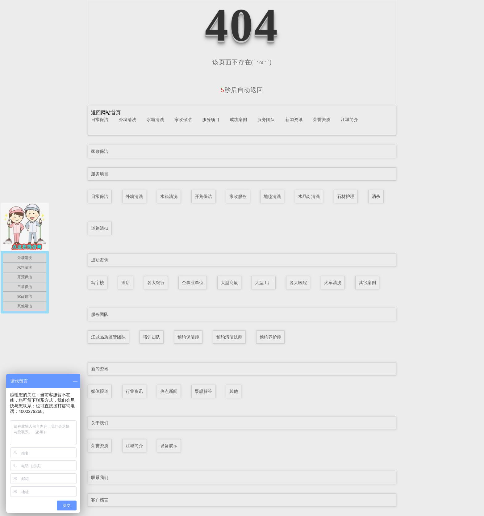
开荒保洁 (203, 196)
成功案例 (238, 119)
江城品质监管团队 (108, 336)
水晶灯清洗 (309, 196)
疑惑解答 (203, 391)
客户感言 (99, 499)
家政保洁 (183, 119)
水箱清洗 (155, 119)
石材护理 (345, 196)
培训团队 (151, 336)
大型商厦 (229, 282)
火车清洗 (332, 282)
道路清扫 (99, 228)
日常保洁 (99, 119)
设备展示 (168, 445)
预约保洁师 (188, 336)
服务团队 (266, 119)
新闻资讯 (293, 119)
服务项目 (210, 119)
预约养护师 (270, 336)
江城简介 (349, 119)
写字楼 (97, 282)
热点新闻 (168, 391)
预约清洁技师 (229, 336)
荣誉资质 (321, 119)
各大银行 (156, 282)
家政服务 (238, 196)
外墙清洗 (127, 119)
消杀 (376, 196)
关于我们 (99, 423)
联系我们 (99, 477)
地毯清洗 (272, 196)
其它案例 (367, 282)
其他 (233, 391)
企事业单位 (192, 282)
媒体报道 (99, 391)
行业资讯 (134, 391)
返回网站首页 (106, 112)
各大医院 (298, 282)
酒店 (125, 282)
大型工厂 (263, 282)
